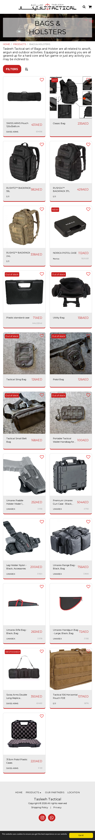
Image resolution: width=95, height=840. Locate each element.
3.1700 (86, 509)
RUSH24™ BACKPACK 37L (61, 190)
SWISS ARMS (12, 132)
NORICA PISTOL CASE (65, 253)
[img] (24, 292)
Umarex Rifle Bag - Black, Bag (16, 632)
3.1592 (40, 509)
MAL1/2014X (37, 323)
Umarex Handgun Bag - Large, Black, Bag (65, 632)
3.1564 (39, 574)
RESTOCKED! (13, 651)
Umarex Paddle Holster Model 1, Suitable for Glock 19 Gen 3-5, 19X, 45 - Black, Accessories (17, 502)
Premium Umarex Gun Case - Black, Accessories (63, 502)
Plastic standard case (17, 317)
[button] (4, 6)
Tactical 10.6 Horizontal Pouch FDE (65, 696)
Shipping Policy (39, 807)
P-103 (40, 768)
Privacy (57, 807)
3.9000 (86, 574)
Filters (12, 69)
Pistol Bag (58, 379)
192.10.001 (85, 259)
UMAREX (10, 509)
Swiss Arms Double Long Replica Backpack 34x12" (16, 696)
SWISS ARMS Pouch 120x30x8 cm (17, 125)
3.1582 (86, 639)
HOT (54, 80)
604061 (39, 703)
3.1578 (39, 639)
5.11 (7, 196)
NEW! (55, 209)
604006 (39, 132)
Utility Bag (58, 317)
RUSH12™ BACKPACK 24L (18, 254)
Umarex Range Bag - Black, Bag (64, 567)
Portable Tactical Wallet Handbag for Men (63, 440)
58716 (86, 703)
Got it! (81, 835)
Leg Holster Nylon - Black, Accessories (16, 567)
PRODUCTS (19, 44)
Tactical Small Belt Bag (16, 440)
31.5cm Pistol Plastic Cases (16, 761)
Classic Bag (59, 123)
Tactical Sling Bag (16, 379)
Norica (56, 259)
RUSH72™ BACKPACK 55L (18, 190)
